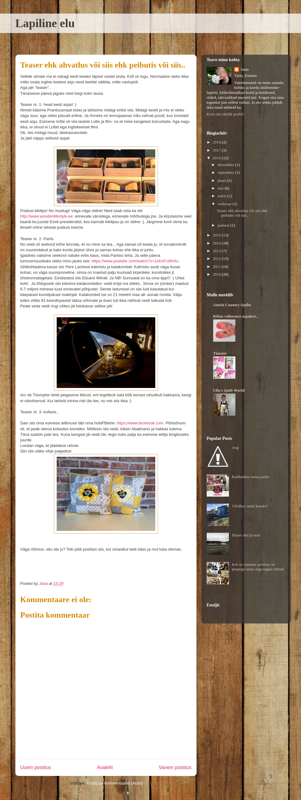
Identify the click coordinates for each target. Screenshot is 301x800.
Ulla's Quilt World (229, 390)
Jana (244, 69)
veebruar (225, 204)
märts (222, 196)
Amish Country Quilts (232, 304)
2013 (217, 250)
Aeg (235, 447)
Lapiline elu (45, 23)
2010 (217, 274)
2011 (217, 266)
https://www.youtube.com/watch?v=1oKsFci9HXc (135, 261)
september (226, 172)
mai (221, 188)
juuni (222, 180)
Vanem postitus (175, 767)
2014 (217, 243)
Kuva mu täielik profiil (225, 114)
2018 (217, 142)
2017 (217, 150)
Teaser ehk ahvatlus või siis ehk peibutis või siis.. (242, 213)
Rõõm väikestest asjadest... (236, 316)
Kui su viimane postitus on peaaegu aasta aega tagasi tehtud (258, 567)
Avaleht (105, 767)
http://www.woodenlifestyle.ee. (47, 216)
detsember (226, 164)
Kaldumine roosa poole (250, 476)
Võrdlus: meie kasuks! (250, 506)
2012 (217, 258)
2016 (217, 158)
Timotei (219, 353)
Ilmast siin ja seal (246, 535)
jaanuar (224, 225)
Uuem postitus (35, 767)
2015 (217, 235)
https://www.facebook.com (140, 423)
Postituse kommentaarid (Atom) (115, 783)
